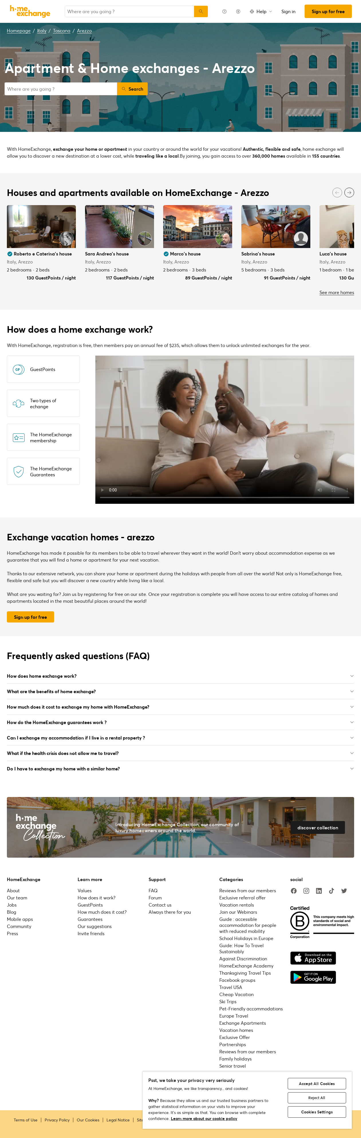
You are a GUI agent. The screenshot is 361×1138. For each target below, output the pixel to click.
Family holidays (235, 1059)
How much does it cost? (102, 912)
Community (19, 926)
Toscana (61, 30)
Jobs (12, 905)
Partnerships (232, 1044)
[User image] (66, 238)
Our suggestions (95, 926)
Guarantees (90, 919)
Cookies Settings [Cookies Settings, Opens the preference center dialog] (317, 1112)
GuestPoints (90, 905)
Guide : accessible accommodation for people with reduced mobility (247, 925)
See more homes (336, 292)
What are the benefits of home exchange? (180, 691)
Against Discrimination (243, 958)
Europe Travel (233, 1016)
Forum (155, 898)
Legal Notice (118, 1120)
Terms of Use (26, 1120)
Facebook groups (237, 980)
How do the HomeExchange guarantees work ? (180, 722)
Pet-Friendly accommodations (251, 1009)
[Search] (201, 11)
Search (132, 89)
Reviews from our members (247, 890)
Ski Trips (227, 1001)
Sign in (288, 11)
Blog (11, 912)
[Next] (349, 192)
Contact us (160, 905)
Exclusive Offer (234, 1037)
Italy (41, 30)
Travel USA (230, 987)
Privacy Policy (57, 1120)
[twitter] (344, 891)
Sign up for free (328, 11)
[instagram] (306, 891)
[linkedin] (318, 891)
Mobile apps (20, 919)
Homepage (19, 30)
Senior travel (232, 1066)
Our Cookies (88, 1120)
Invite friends (91, 933)
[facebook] (293, 891)
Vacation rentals (236, 905)
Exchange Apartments (242, 1023)
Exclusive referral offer (242, 898)
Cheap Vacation (236, 994)
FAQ (153, 890)
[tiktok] (331, 891)
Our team (17, 898)
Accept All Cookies (317, 1083)
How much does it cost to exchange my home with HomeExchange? (180, 707)
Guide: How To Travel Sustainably (241, 948)
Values (85, 890)
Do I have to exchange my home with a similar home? (180, 769)
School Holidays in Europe (246, 938)
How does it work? (96, 898)
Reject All (316, 1097)
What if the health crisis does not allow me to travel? (180, 753)
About (13, 890)
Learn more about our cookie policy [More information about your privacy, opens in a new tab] (204, 1118)
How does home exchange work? (180, 676)
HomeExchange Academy (246, 966)
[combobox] (129, 11)
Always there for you (170, 912)
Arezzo (84, 30)
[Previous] (337, 192)
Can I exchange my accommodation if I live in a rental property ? (180, 738)
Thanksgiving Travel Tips (245, 973)
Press (12, 933)
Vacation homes (236, 1030)
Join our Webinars (238, 912)
